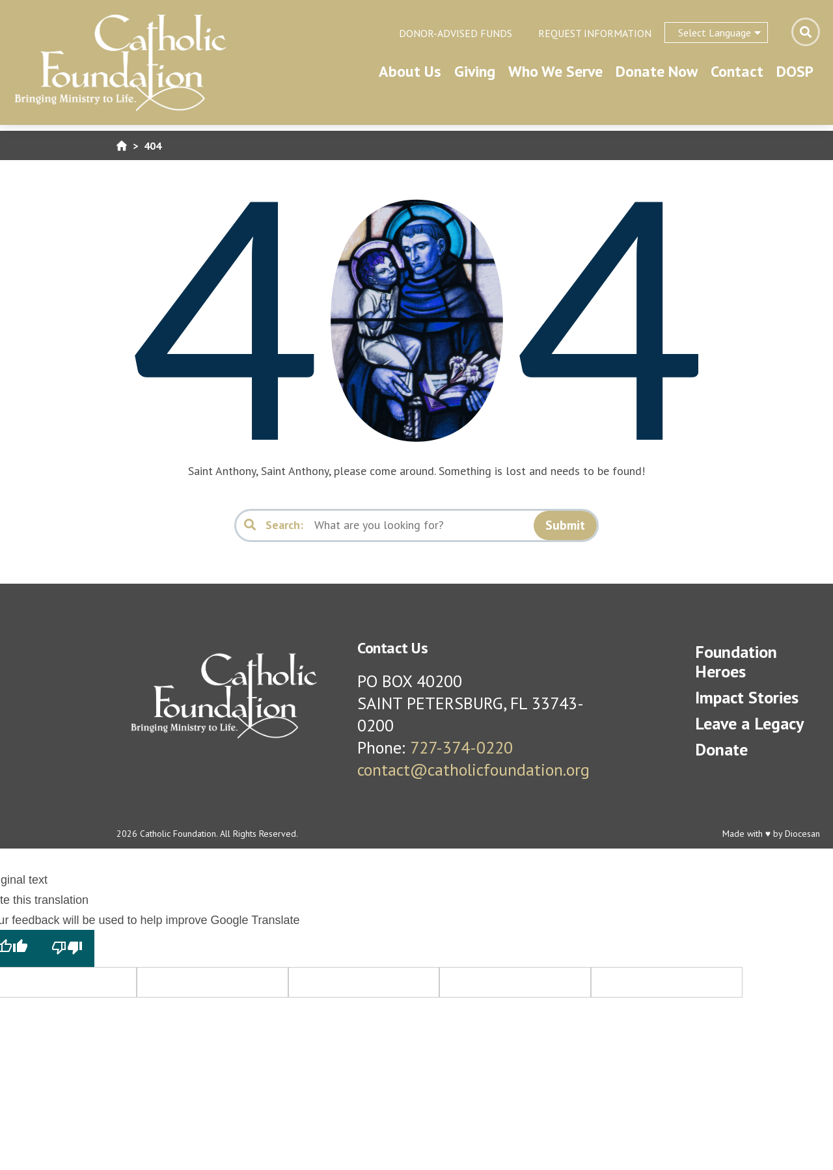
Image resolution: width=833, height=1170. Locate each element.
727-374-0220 (461, 747)
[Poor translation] (67, 948)
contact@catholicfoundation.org (473, 769)
